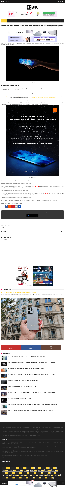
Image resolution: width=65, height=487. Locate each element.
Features (16, 21)
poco (17, 475)
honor (51, 470)
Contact (7, 1)
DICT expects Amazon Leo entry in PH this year (19, 401)
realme (43, 470)
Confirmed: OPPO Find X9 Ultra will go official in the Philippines (23, 383)
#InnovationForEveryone (35, 100)
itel (52, 475)
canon (45, 475)
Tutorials (36, 21)
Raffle (29, 21)
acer (53, 472)
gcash (10, 475)
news (28, 30)
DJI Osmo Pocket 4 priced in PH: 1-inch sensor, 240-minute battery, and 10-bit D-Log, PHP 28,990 (31, 376)
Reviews (23, 21)
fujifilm (24, 475)
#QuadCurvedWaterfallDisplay (13, 98)
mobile (25, 30)
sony (39, 472)
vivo (36, 470)
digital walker (5, 477)
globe (11, 472)
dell (34, 477)
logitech (22, 477)
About (2, 1)
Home (4, 21)
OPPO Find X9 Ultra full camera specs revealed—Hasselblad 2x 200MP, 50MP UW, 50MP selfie (30, 413)
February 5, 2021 (37, 102)
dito (3, 475)
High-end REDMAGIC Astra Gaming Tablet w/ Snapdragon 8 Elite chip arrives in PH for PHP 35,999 (31, 364)
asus (4, 472)
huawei (4, 470)
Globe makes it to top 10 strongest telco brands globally (22, 389)
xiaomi (31, 30)
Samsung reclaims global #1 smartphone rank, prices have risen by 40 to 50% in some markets (31, 395)
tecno (46, 472)
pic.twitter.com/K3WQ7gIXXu (48, 100)
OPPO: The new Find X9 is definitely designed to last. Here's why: (19, 295)
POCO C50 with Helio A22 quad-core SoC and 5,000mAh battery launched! (26, 358)
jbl (28, 477)
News (9, 21)
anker (49, 477)
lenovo (31, 472)
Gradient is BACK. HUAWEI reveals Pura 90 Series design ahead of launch (26, 370)
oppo (21, 470)
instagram (41, 477)
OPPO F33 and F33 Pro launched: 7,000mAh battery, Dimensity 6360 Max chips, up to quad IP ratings (32, 407)
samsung (13, 470)
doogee (14, 477)
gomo (56, 477)
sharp (32, 475)
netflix (39, 475)
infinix (18, 472)
